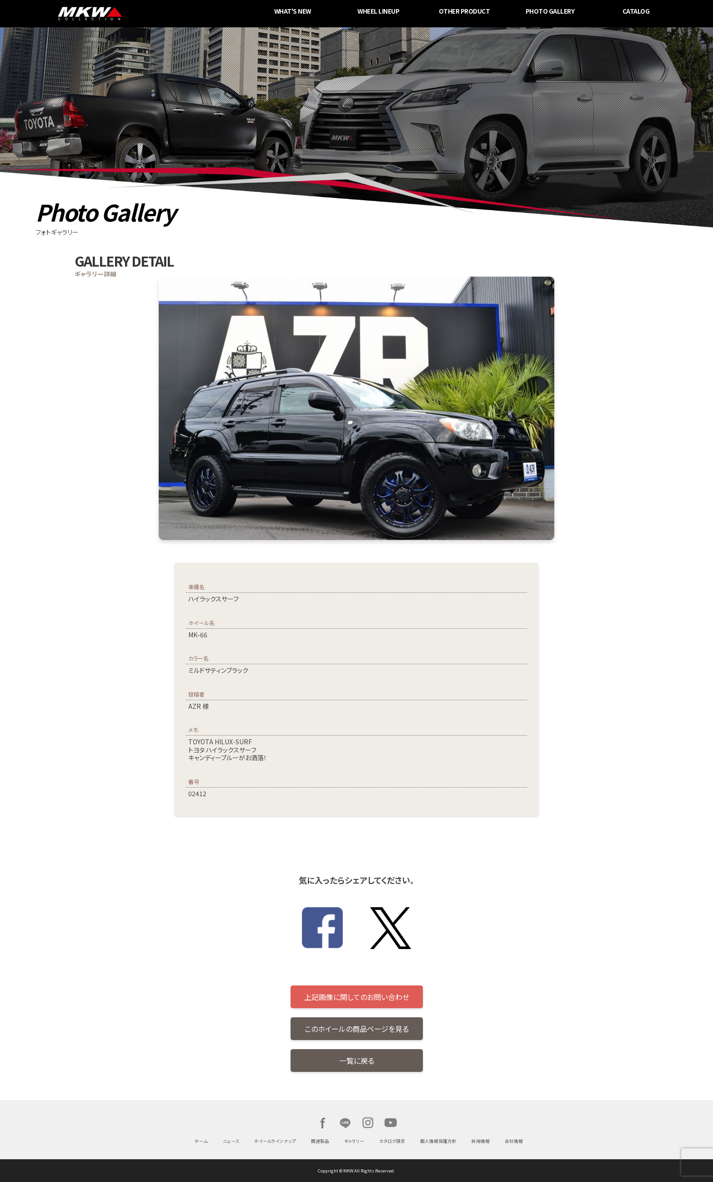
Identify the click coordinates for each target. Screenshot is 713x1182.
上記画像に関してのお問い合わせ (356, 996)
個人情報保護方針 (438, 1141)
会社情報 (514, 1141)
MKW (164, 13)
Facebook (322, 1122)
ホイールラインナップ (275, 1141)
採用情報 (481, 1141)
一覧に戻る (356, 1060)
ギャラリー (354, 1141)
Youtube (390, 1122)
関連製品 (320, 1141)
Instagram (367, 1122)
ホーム (201, 1141)
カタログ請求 (392, 1141)
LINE (345, 1122)
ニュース (231, 1141)
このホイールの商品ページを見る (357, 1028)
